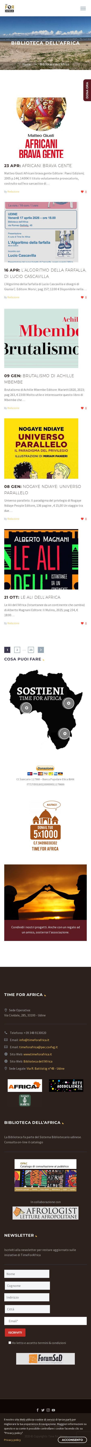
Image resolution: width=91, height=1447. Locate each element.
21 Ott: (32, 597)
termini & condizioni (52, 1343)
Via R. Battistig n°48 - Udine (46, 1068)
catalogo (37, 1142)
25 (31, 650)
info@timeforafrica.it (34, 1040)
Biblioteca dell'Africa (37, 1061)
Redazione (13, 191)
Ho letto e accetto (37, 1343)
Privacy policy (12, 1440)
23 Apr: (38, 165)
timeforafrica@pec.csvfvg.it (38, 1047)
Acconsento (72, 1440)
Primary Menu (83, 8)
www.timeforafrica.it (37, 1054)
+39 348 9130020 (35, 1033)
